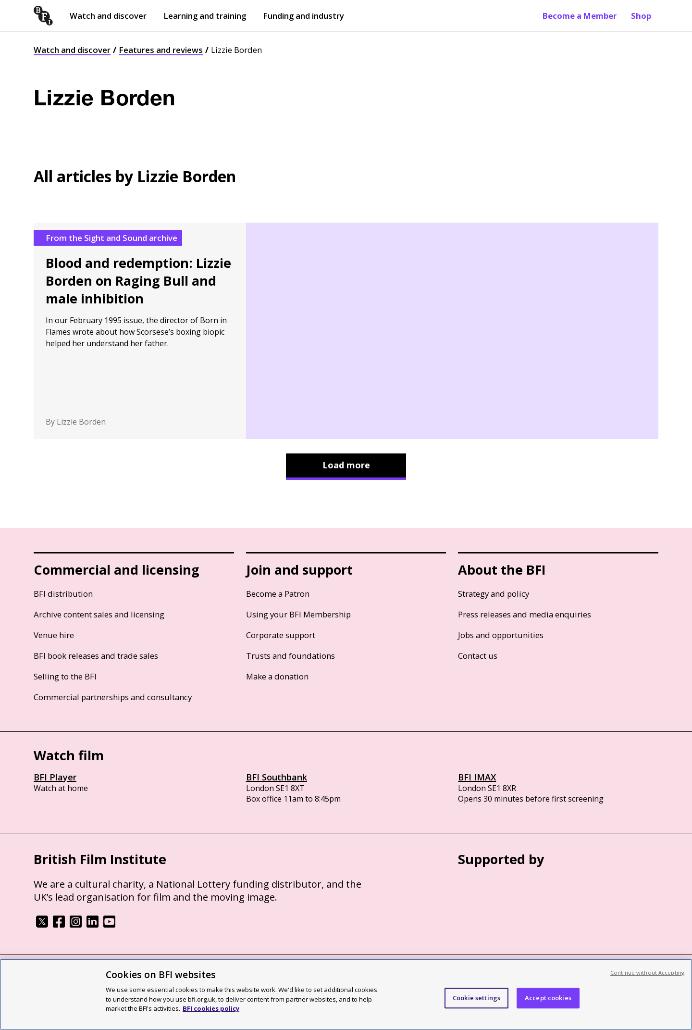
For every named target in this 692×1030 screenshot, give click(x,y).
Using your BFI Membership (298, 614)
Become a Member (580, 15)
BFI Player (55, 777)
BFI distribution (63, 593)
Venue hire (54, 635)
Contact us (477, 655)
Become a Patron (277, 593)
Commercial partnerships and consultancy (113, 697)
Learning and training (204, 15)
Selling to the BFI (65, 676)
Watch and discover (108, 15)
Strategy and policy (493, 593)
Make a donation (277, 676)
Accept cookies (548, 997)
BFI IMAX (477, 777)
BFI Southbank (276, 777)
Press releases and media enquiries (524, 614)
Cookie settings (476, 997)
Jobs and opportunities (501, 635)
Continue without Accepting (647, 972)
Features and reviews (161, 49)
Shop (641, 15)
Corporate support (280, 635)
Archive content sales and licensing (99, 614)
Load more (346, 465)
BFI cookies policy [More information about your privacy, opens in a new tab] (211, 1008)
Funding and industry (303, 15)
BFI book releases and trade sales (96, 655)
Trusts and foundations (290, 655)
